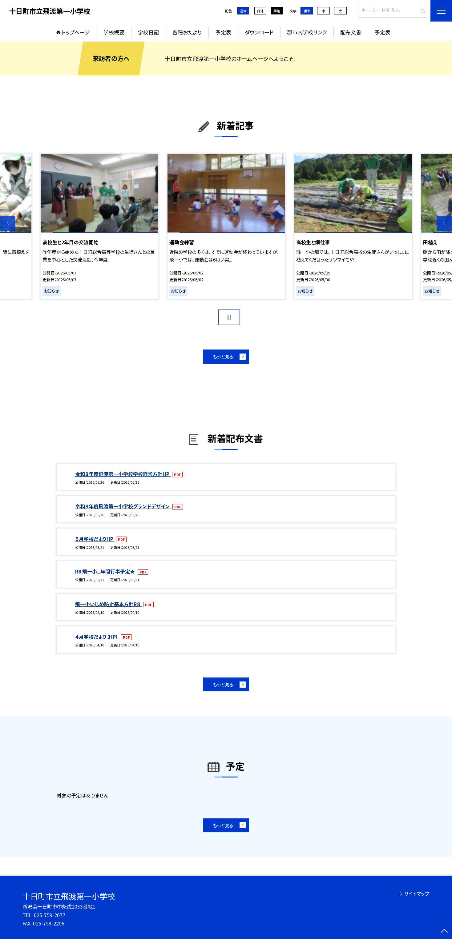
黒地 (276, 10)
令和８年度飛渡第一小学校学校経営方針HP (123, 473)
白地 (260, 10)
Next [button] (444, 223)
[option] (99, 226)
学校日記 (148, 32)
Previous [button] (7, 223)
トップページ (76, 32)
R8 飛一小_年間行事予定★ (105, 571)
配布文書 (350, 32)
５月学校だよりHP (95, 538)
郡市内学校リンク (307, 32)
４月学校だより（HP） (97, 636)
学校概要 (113, 32)
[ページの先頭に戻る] (444, 931)
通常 (243, 10)
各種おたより (187, 32)
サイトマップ (417, 893)
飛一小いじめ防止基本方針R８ (108, 604)
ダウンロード (259, 32)
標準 (307, 10)
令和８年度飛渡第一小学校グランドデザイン (123, 506)
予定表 (223, 32)
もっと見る (223, 356)
